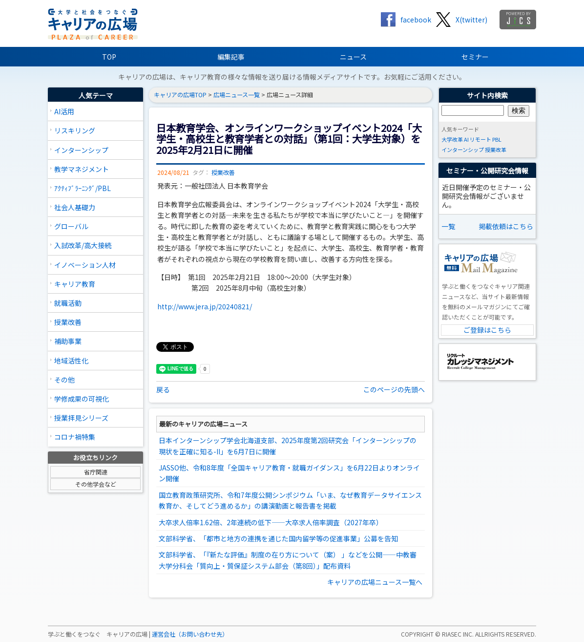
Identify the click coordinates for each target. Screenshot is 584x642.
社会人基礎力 (74, 207)
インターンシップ (81, 150)
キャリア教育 (74, 283)
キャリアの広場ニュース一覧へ (374, 582)
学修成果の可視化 (81, 398)
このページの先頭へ (394, 389)
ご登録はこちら (487, 330)
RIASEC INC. (458, 634)
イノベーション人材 (85, 264)
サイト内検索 (487, 95)
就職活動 (68, 303)
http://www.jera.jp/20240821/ (204, 306)
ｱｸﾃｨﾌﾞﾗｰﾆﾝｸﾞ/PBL (82, 188)
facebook (415, 19)
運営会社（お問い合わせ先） (190, 634)
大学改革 (452, 139)
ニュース (353, 57)
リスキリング (74, 130)
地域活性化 (71, 360)
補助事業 (68, 341)
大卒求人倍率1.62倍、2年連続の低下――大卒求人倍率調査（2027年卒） (271, 522)
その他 (64, 379)
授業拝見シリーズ (81, 417)
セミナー (475, 57)
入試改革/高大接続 (82, 245)
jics (518, 19)
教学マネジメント (81, 169)
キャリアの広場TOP (180, 94)
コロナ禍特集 (74, 436)
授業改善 (68, 322)
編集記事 (231, 57)
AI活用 (64, 111)
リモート (480, 139)
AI (466, 139)
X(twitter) (471, 19)
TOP (109, 57)
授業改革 (495, 149)
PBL (496, 139)
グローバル (71, 226)
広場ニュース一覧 (236, 94)
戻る (163, 389)
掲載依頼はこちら (506, 226)
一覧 (448, 226)
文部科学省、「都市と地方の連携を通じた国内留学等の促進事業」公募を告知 (278, 538)
